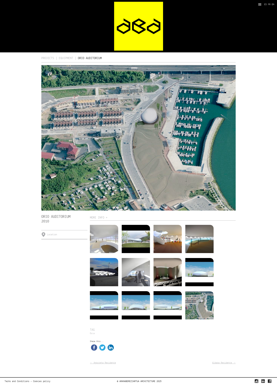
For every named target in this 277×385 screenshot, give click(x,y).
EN (273, 4)
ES (265, 4)
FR (269, 4)
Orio (92, 333)
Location (52, 234)
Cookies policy (41, 381)
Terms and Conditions (17, 381)
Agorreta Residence (103, 363)
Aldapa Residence (224, 363)
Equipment (66, 58)
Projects (47, 58)
